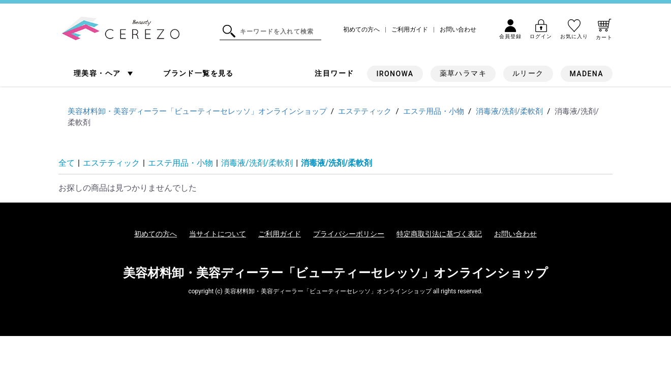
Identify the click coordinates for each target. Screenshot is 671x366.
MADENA (586, 74)
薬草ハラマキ (463, 73)
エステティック (111, 163)
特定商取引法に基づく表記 (439, 234)
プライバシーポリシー (348, 234)
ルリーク (528, 73)
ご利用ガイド (409, 30)
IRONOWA (394, 74)
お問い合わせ (458, 30)
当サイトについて (217, 234)
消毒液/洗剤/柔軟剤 (257, 163)
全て (66, 163)
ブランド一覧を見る (198, 73)
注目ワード (334, 73)
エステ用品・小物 (180, 163)
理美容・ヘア (98, 73)
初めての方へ (361, 30)
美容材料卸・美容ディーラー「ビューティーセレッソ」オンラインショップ (335, 273)
